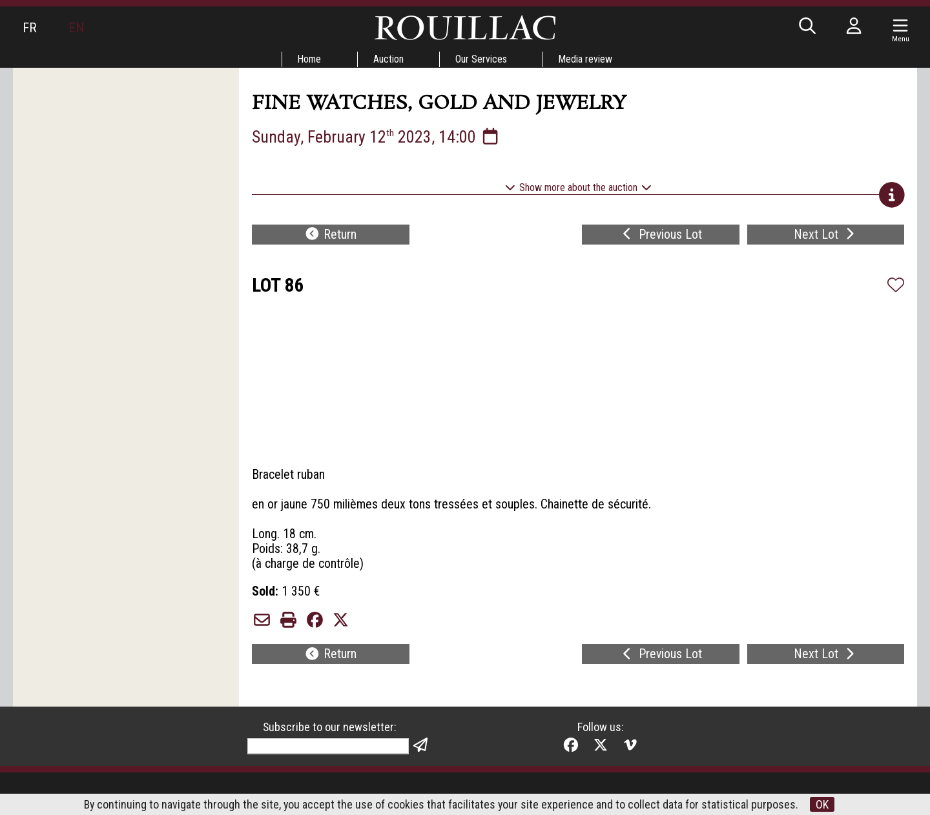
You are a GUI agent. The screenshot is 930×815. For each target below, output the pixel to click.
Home (308, 59)
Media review (587, 59)
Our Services (482, 59)
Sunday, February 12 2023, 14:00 (376, 136)
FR (30, 27)
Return (330, 236)
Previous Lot (660, 236)
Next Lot (826, 236)
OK (823, 804)
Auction (388, 59)
